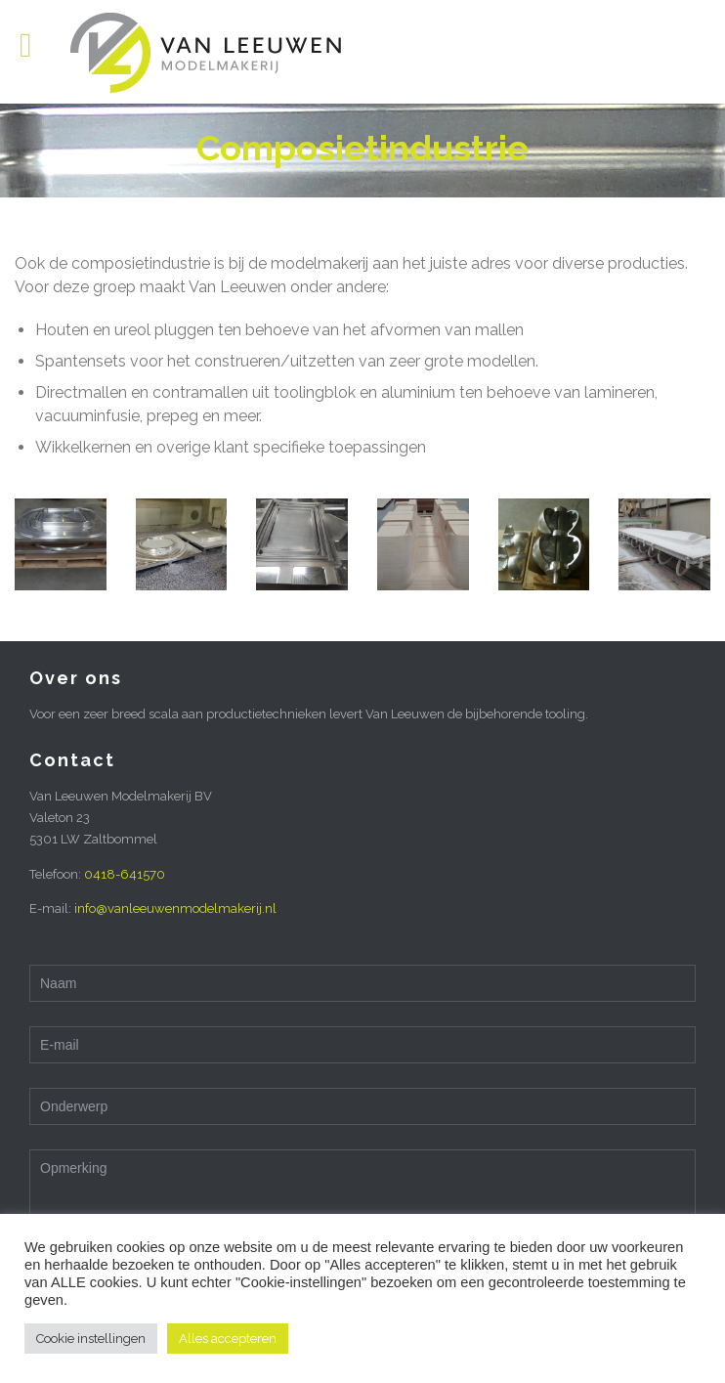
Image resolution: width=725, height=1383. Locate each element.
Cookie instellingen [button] (91, 1338)
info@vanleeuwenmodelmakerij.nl (175, 908)
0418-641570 (124, 874)
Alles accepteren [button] (228, 1338)
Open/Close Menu (36, 47)
